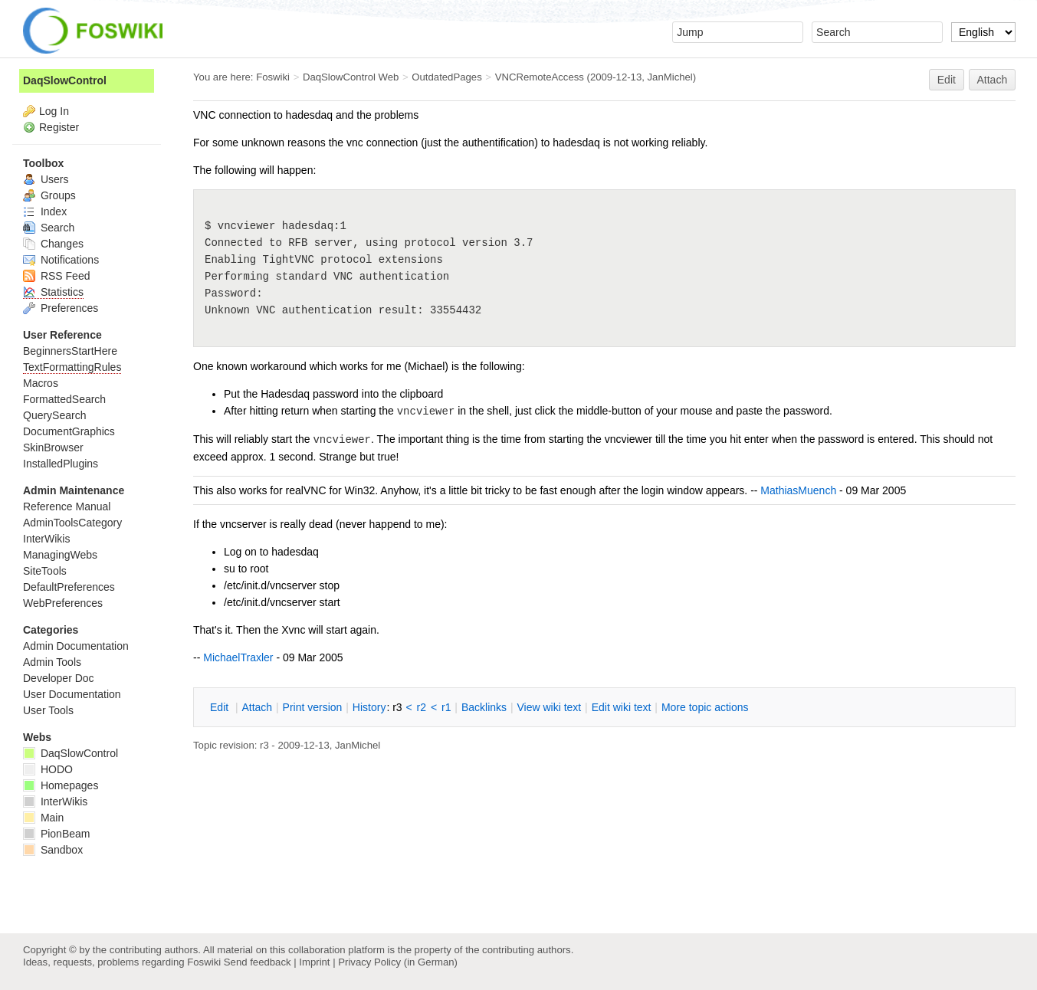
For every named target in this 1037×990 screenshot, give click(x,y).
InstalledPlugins (60, 463)
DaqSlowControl (65, 80)
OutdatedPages (446, 77)
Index (45, 211)
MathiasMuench (798, 490)
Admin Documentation (76, 646)
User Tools (48, 710)
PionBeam (56, 834)
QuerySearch (54, 415)
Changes (53, 244)
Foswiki (273, 77)
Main (43, 817)
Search (48, 227)
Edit (946, 80)
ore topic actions (705, 707)
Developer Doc (58, 678)
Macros (40, 383)
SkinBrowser (53, 447)
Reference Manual (66, 506)
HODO (48, 769)
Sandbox (53, 850)
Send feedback (257, 962)
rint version (313, 707)
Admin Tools (52, 662)
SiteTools (45, 571)
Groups (49, 195)
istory (369, 707)
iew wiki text (549, 707)
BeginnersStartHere (70, 351)
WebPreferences (63, 603)
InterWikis (46, 539)
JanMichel (670, 77)
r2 (421, 707)
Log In (54, 111)
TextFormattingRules (72, 367)
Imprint (314, 962)
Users (45, 179)
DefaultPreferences (69, 587)
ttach (256, 707)
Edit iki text (621, 707)
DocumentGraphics (69, 431)
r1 (446, 707)
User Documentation (72, 694)
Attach (992, 80)
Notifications (61, 260)
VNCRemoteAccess (539, 77)
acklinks (484, 707)
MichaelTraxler (238, 657)
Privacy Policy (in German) (398, 962)
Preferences (60, 308)
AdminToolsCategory (72, 522)
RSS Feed (56, 276)
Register (59, 127)
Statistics (53, 292)
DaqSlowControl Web (351, 77)
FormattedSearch (64, 399)
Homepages (60, 785)
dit (220, 707)
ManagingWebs (60, 555)
